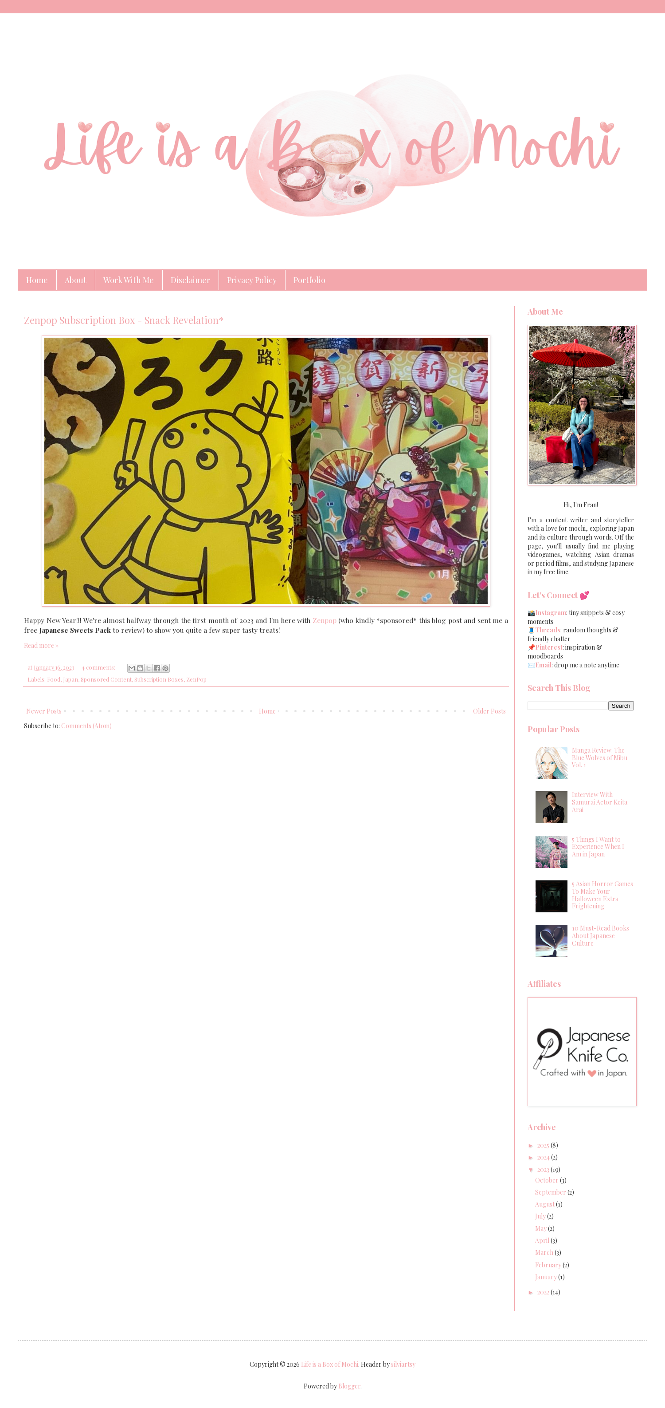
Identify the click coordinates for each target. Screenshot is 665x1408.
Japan (70, 679)
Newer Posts (44, 711)
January (546, 1277)
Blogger (349, 1386)
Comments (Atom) (86, 726)
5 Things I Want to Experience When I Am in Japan (598, 847)
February (549, 1265)
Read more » (41, 645)
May (541, 1228)
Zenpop (324, 620)
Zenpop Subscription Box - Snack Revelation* (124, 320)
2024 (544, 1157)
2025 (544, 1145)
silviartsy (403, 1364)
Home (37, 280)
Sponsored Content (106, 679)
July (541, 1216)
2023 (544, 1169)
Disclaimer (190, 280)
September (551, 1192)
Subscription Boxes (159, 679)
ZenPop (196, 679)
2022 (544, 1292)
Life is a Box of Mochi (329, 1364)
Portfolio (309, 280)
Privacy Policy (252, 280)
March (545, 1252)
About (75, 280)
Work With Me (128, 280)
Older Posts (489, 711)
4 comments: (99, 667)
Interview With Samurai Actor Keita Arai (599, 802)
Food (53, 679)
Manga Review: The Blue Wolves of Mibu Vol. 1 (599, 757)
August (545, 1204)
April (543, 1240)
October (547, 1180)
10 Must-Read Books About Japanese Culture (600, 935)
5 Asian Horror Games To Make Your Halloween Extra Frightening (602, 895)
